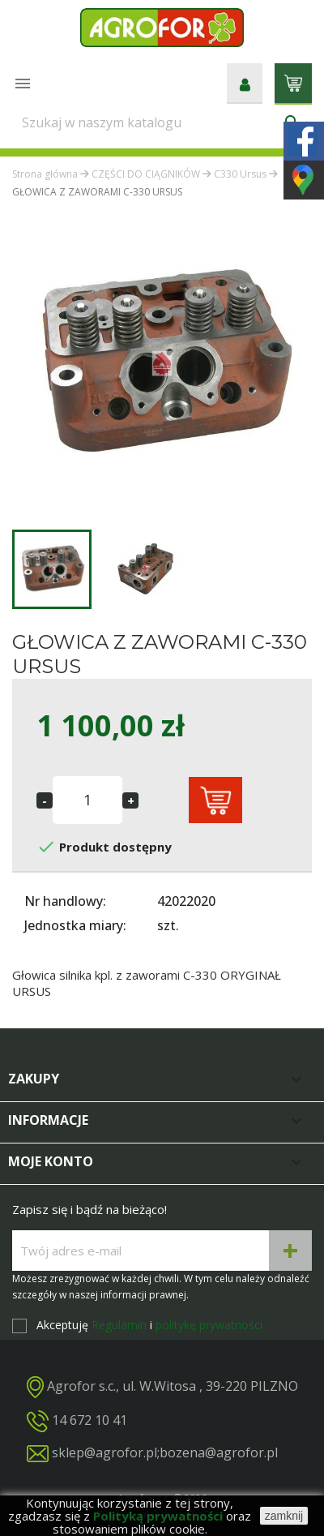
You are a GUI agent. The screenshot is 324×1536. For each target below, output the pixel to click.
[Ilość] (87, 800)
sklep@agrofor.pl (104, 1452)
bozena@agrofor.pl (219, 1452)
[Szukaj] (162, 122)
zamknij (284, 1515)
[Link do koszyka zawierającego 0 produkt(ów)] (293, 82)
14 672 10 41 (89, 1420)
